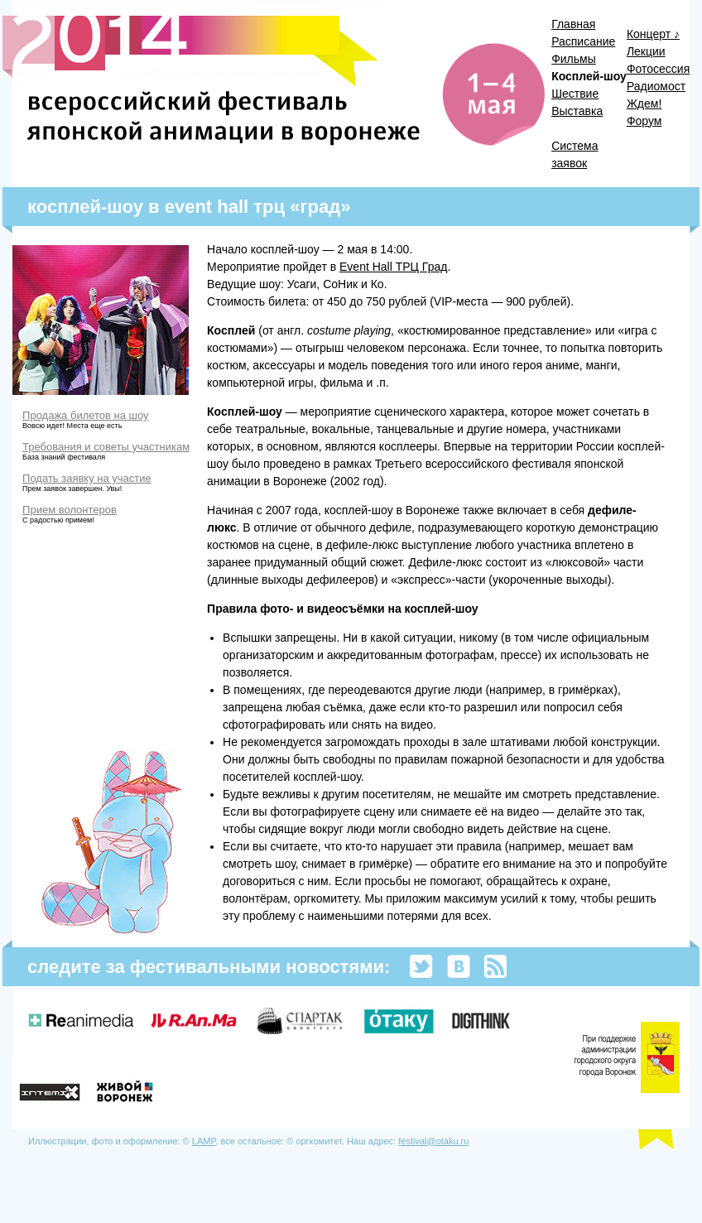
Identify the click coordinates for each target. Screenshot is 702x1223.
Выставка (577, 111)
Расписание (583, 41)
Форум (644, 121)
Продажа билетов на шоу (85, 415)
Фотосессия (658, 68)
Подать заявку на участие (86, 478)
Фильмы (573, 58)
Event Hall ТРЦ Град (393, 266)
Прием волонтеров (69, 509)
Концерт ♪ (653, 34)
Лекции (646, 51)
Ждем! (644, 103)
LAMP (204, 1141)
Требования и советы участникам (106, 447)
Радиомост (656, 86)
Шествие (575, 93)
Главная (573, 24)
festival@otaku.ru (433, 1141)
